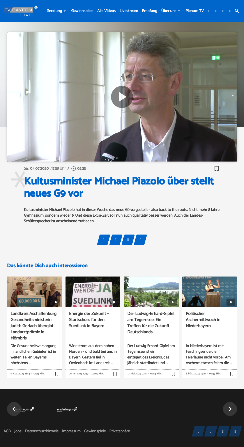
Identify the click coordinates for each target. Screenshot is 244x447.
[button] (14, 409)
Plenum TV (195, 11)
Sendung (54, 11)
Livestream (129, 11)
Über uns (168, 11)
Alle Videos (106, 11)
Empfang (149, 11)
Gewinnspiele (82, 11)
